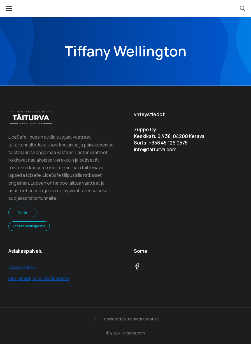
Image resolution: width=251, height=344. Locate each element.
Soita (22, 212)
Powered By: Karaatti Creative (131, 319)
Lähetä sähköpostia (29, 226)
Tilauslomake (22, 266)
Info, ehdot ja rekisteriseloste (38, 278)
